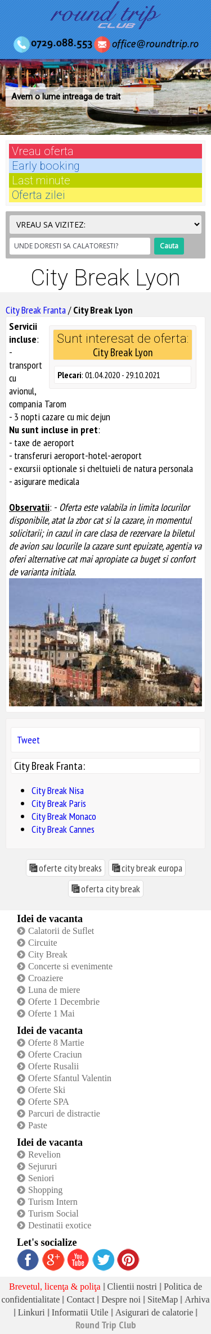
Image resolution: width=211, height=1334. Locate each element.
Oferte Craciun (55, 1054)
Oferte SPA (48, 1101)
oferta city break (110, 888)
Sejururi (42, 1166)
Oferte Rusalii (53, 1066)
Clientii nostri (132, 1286)
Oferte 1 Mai (51, 1013)
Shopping (45, 1190)
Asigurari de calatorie (154, 1312)
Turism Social (53, 1213)
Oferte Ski (46, 1090)
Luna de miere (54, 990)
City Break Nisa (58, 790)
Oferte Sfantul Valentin (69, 1078)
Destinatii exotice (59, 1225)
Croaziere (45, 978)
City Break (48, 954)
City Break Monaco (64, 816)
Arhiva (197, 1299)
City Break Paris (59, 803)
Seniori (41, 1178)
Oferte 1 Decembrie (64, 1001)
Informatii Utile (80, 1312)
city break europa (152, 867)
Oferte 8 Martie (56, 1042)
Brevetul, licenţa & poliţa (55, 1286)
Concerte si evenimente (70, 966)
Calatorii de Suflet (61, 931)
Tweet (28, 739)
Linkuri (31, 1312)
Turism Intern (53, 1201)
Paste (37, 1125)
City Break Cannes (63, 829)
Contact (80, 1299)
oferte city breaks (70, 867)
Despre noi (121, 1299)
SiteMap (162, 1299)
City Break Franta (36, 309)
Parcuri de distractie (64, 1113)
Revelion (44, 1154)
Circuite (42, 942)
